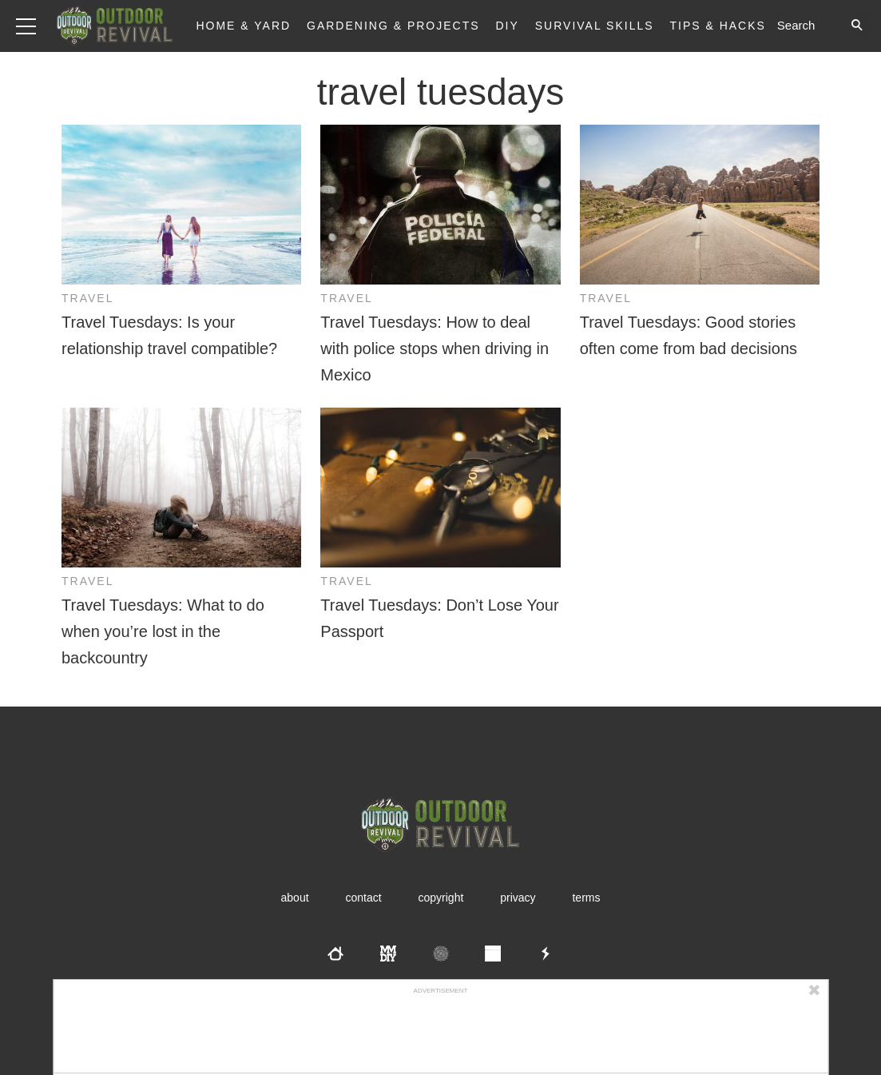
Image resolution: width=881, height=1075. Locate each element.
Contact (363, 897)
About (295, 897)
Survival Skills (594, 25)
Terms (586, 897)
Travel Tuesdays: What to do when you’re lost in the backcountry (163, 631)
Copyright (441, 897)
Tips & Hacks (717, 25)
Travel (87, 298)
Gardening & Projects (393, 25)
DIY (507, 25)
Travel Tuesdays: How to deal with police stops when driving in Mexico (434, 348)
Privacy (517, 897)
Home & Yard (243, 25)
